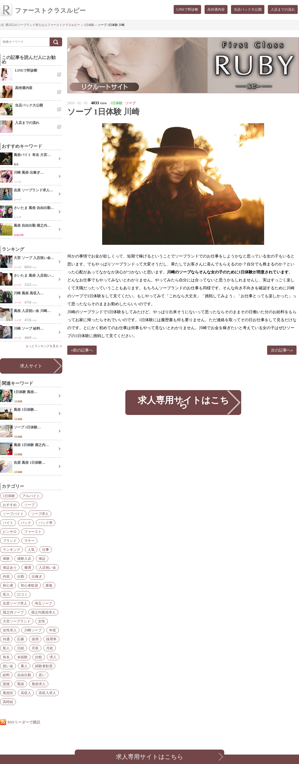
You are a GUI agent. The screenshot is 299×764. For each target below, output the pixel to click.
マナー (29, 540)
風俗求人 (39, 684)
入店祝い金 (47, 567)
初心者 (8, 585)
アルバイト (31, 496)
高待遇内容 (216, 9)
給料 (6, 675)
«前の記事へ (82, 350)
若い (42, 675)
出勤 (20, 576)
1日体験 (9, 496)
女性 (41, 621)
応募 (20, 639)
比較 (38, 657)
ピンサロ (10, 531)
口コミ (22, 594)
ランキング (11, 549)
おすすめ (10, 505)
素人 (24, 666)
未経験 (22, 657)
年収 (52, 630)
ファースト (33, 531)
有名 (6, 657)
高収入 (26, 693)
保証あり (10, 567)
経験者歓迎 (44, 666)
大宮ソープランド (17, 621)
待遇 (6, 639)
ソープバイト (13, 513)
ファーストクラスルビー (43, 10)
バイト (8, 522)
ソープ (29, 505)
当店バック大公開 (248, 9)
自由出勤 (24, 675)
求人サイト (31, 366)
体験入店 (24, 558)
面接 (6, 684)
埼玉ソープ (43, 603)
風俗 (20, 684)
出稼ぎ (37, 576)
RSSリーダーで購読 (23, 722)
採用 (35, 639)
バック (26, 522)
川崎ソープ (33, 630)
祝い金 (8, 666)
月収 (35, 648)
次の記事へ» (282, 350)
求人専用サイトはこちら (183, 402)
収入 (6, 594)
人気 (31, 549)
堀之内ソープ (13, 612)
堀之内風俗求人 (43, 612)
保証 (42, 558)
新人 (6, 648)
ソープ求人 (40, 513)
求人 (53, 657)
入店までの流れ (283, 9)
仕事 (45, 549)
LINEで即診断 (187, 9)
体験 (6, 558)
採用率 (51, 639)
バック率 (46, 522)
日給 (20, 648)
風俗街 (8, 693)
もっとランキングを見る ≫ (44, 346)
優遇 (27, 567)
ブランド (10, 540)
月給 (49, 648)
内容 (6, 576)
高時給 (8, 702)
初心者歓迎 (29, 585)
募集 (49, 585)
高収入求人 (47, 693)
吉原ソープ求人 (15, 603)
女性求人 (10, 630)
